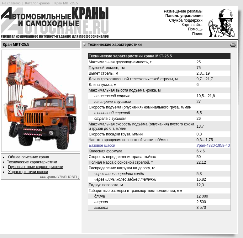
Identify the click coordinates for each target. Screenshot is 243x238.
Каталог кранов (37, 3)
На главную (11, 3)
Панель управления (184, 15)
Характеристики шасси (28, 172)
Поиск (197, 34)
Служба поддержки (186, 20)
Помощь (195, 29)
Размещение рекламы (183, 11)
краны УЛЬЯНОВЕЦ (63, 177)
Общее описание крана (28, 157)
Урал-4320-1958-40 (213, 145)
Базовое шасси (102, 145)
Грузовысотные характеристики (35, 167)
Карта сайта (192, 25)
